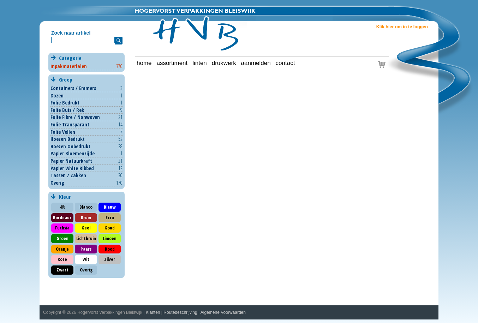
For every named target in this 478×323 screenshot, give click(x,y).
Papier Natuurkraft (71, 160)
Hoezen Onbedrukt (70, 146)
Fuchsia (62, 228)
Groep (86, 79)
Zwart (62, 270)
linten (199, 63)
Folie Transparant (69, 124)
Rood (110, 249)
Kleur (64, 196)
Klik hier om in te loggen (402, 26)
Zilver (109, 259)
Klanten (153, 312)
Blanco (85, 207)
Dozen (57, 95)
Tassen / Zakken (68, 175)
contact (285, 63)
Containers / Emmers (73, 88)
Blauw (109, 207)
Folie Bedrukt (64, 102)
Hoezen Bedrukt (67, 139)
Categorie (86, 62)
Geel (86, 228)
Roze (62, 259)
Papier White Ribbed (72, 168)
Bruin (86, 217)
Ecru (110, 217)
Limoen (109, 238)
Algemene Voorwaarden (223, 312)
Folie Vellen (62, 131)
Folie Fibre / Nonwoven (75, 117)
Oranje (62, 249)
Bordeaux (62, 217)
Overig (57, 182)
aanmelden (256, 63)
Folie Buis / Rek (67, 110)
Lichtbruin (86, 238)
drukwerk (224, 63)
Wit (86, 259)
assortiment (171, 63)
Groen (62, 238)
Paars (85, 249)
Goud (109, 228)
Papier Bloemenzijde (72, 153)
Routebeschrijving (180, 312)
